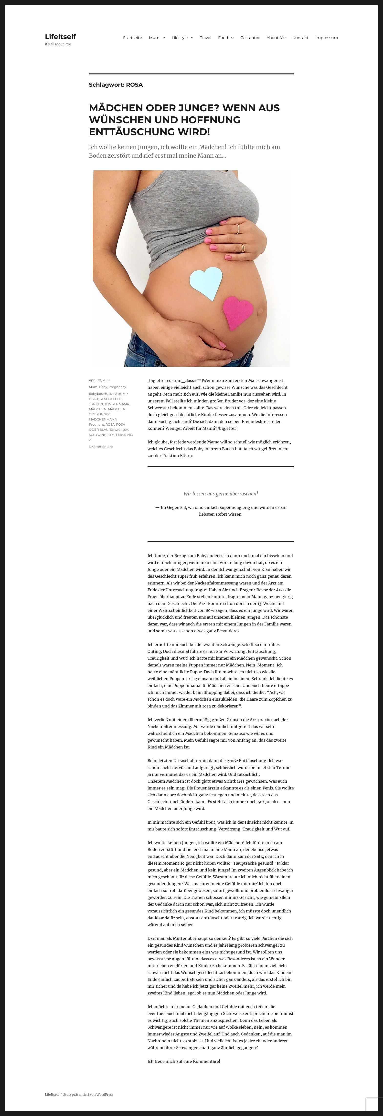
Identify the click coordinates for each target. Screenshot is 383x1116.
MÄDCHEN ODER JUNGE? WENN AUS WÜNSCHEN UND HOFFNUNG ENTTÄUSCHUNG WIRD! (184, 120)
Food (223, 37)
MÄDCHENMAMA (103, 419)
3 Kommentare (101, 447)
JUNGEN (96, 404)
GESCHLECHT (110, 399)
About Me (276, 37)
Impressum (326, 37)
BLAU (93, 399)
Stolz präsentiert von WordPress (88, 1095)
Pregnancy (117, 387)
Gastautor (250, 37)
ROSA (110, 424)
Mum (154, 37)
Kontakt (301, 37)
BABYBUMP (118, 394)
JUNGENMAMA (117, 404)
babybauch (98, 394)
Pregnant (96, 424)
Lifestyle (180, 37)
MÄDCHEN (97, 409)
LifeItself (60, 36)
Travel (205, 37)
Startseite (132, 37)
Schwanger (119, 429)
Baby (103, 387)
